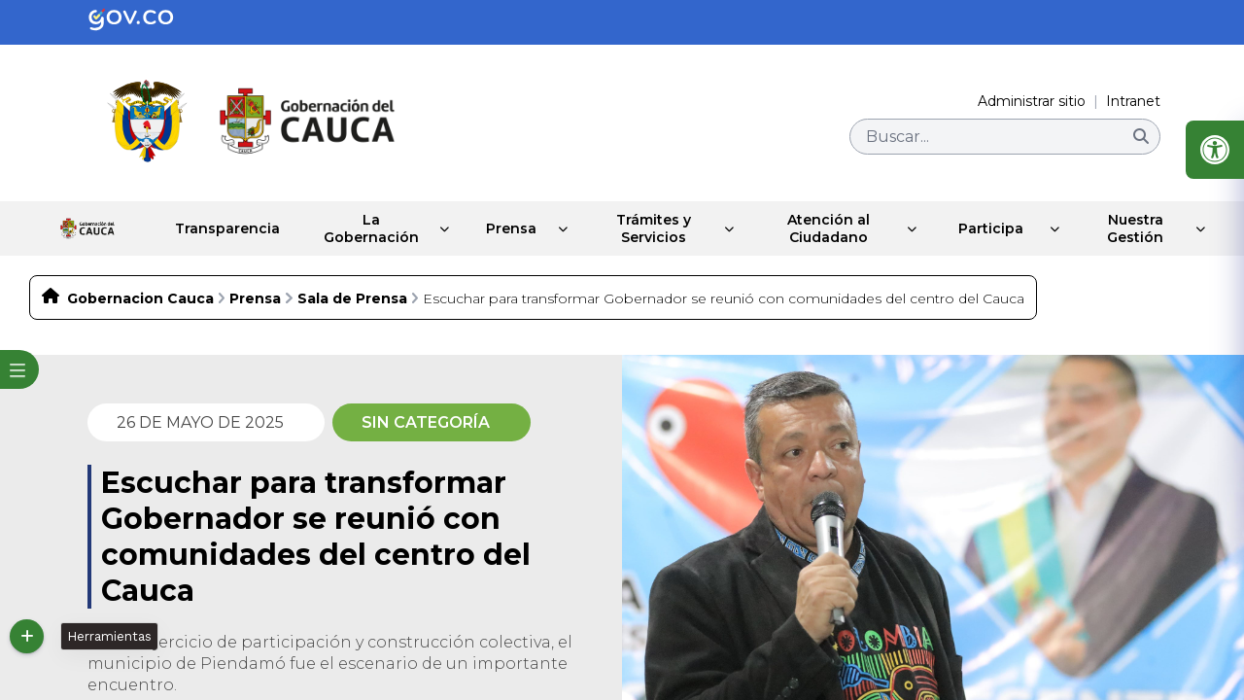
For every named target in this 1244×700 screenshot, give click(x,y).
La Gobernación (347, 228)
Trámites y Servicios (646, 228)
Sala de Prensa (352, 298)
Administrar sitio (1032, 101)
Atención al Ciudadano (824, 228)
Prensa (497, 228)
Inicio (69, 228)
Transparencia (194, 228)
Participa (988, 228)
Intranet (1133, 101)
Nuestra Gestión (1134, 228)
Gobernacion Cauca (140, 298)
